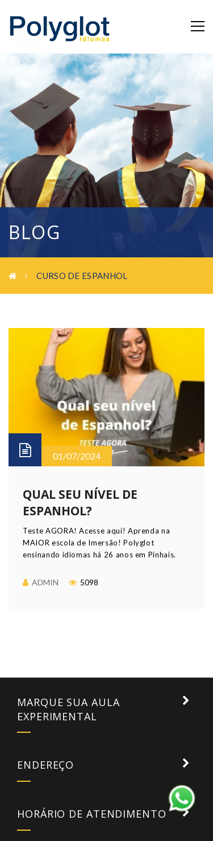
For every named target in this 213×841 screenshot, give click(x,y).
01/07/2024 (77, 455)
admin (45, 582)
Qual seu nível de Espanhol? (80, 502)
